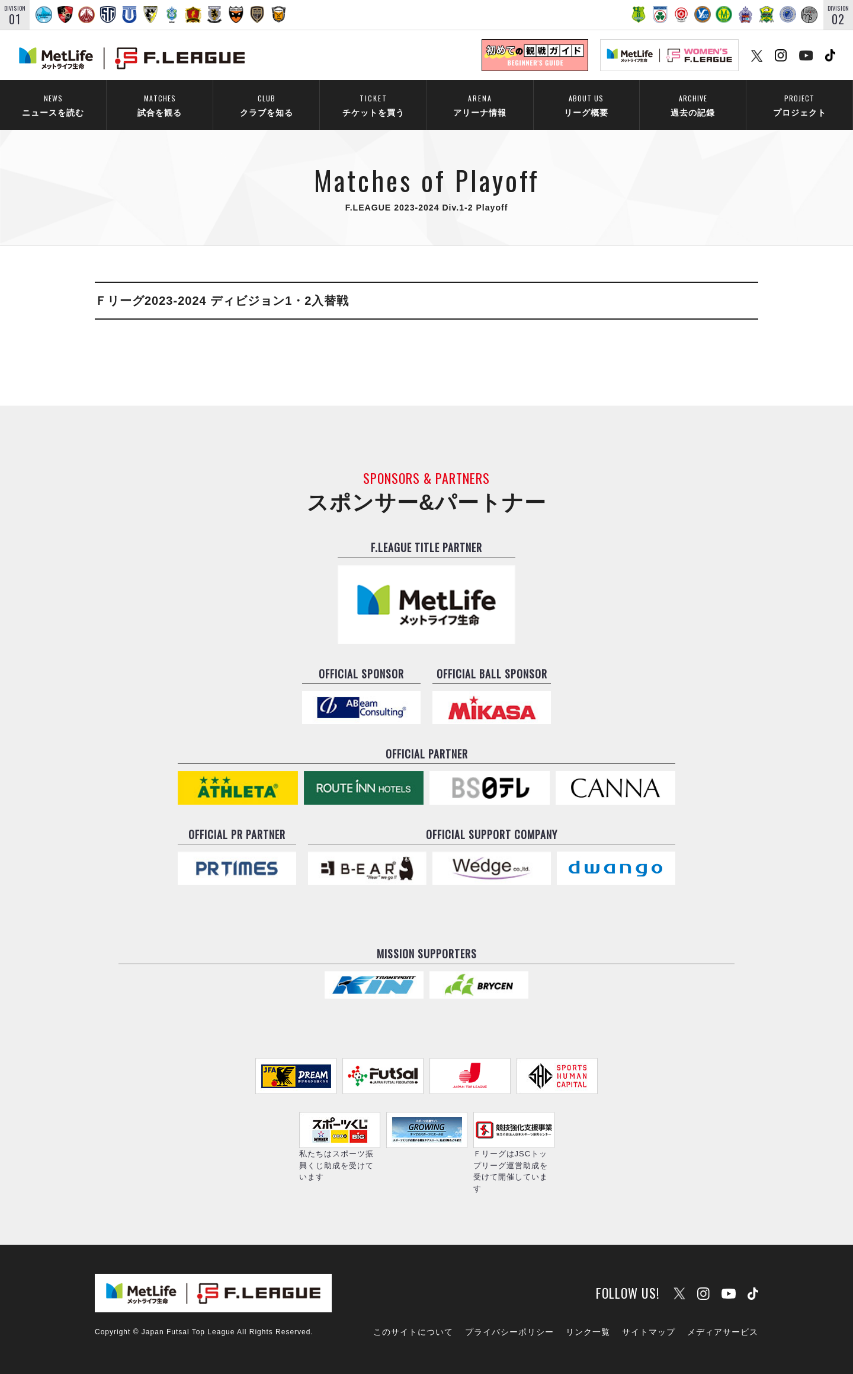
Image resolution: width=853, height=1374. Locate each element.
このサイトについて (413, 1332)
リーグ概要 (586, 104)
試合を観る (160, 104)
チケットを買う (373, 104)
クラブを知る (266, 104)
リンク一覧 (588, 1332)
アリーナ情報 (479, 104)
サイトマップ (648, 1332)
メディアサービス (722, 1332)
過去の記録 (693, 104)
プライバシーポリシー (509, 1332)
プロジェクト (799, 104)
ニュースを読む (53, 104)
